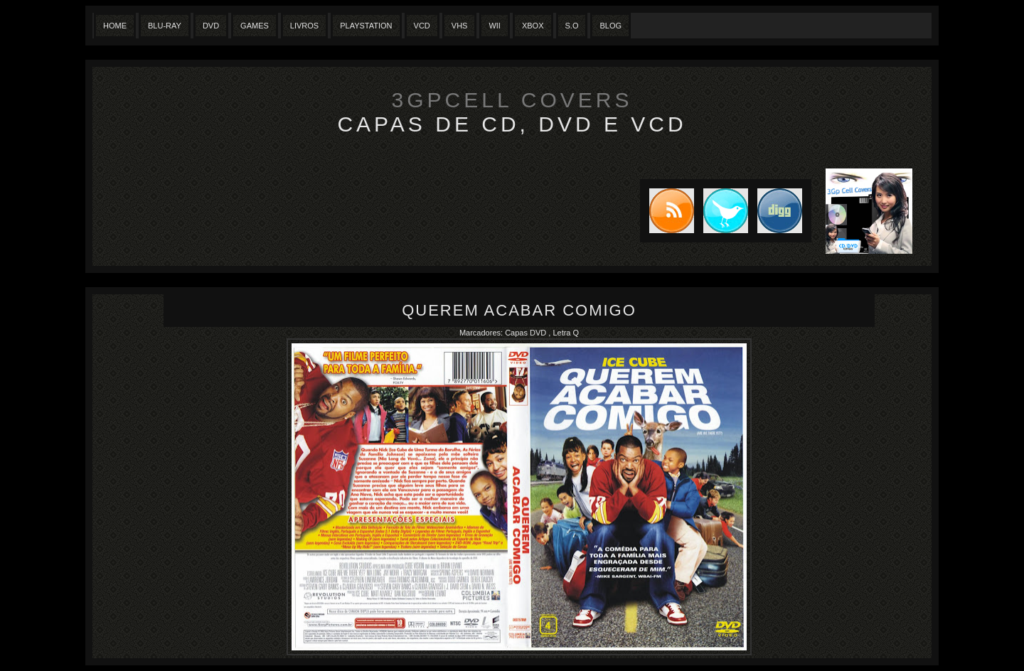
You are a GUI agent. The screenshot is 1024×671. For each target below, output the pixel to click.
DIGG (779, 210)
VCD (422, 25)
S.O (572, 25)
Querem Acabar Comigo (519, 310)
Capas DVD (526, 332)
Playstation (366, 25)
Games (254, 25)
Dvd (211, 25)
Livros (304, 25)
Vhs (460, 25)
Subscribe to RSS (667, 210)
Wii (495, 25)
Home (115, 25)
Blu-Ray (164, 25)
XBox (533, 25)
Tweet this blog (721, 210)
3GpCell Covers (512, 100)
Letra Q (566, 332)
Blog (610, 25)
